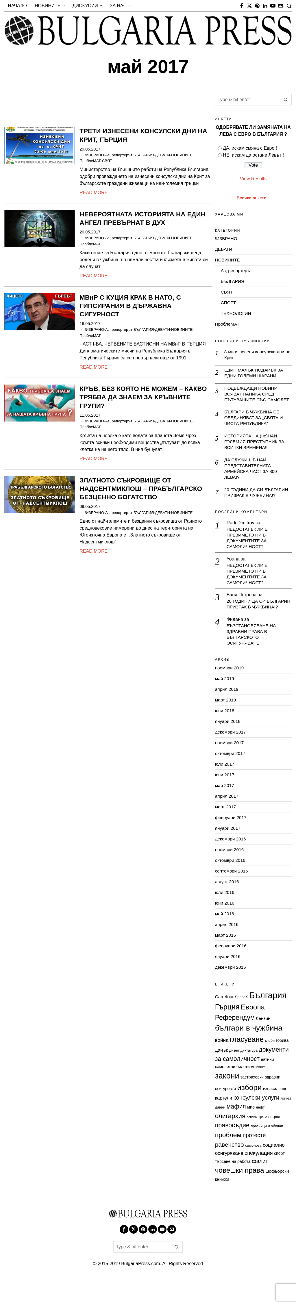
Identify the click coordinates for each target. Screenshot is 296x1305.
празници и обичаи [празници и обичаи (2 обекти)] (267, 1146)
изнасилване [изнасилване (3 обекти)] (275, 1109)
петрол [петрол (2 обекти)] (274, 1137)
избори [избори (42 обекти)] (249, 1107)
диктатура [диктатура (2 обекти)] (249, 1070)
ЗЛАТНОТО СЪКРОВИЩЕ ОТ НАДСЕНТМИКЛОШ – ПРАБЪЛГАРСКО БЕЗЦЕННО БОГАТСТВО (140, 488)
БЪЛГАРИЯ (148, 155)
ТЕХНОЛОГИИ (237, 313)
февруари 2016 (231, 966)
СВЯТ (109, 160)
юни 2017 (225, 794)
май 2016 (225, 933)
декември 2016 (231, 859)
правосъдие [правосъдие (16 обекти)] (232, 1145)
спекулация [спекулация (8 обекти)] (259, 1173)
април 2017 (227, 816)
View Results (253, 178)
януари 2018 (228, 741)
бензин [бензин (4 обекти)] (263, 1038)
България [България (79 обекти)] (268, 1015)
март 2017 (226, 827)
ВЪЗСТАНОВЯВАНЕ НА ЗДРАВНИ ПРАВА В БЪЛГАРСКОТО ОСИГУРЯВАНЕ (252, 654)
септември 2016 (232, 891)
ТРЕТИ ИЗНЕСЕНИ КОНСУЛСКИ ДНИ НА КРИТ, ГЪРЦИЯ (143, 135)
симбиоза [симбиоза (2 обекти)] (253, 1165)
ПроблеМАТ (91, 160)
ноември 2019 (230, 688)
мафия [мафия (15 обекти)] (236, 1126)
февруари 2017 (231, 837)
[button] (286, 99)
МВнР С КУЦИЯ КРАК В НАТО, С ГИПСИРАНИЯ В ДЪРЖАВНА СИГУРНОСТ (130, 305)
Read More (93, 192)
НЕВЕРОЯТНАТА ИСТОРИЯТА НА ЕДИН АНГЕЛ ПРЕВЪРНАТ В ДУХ (142, 218)
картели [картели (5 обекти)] (223, 1118)
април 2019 (227, 709)
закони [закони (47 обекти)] (227, 1096)
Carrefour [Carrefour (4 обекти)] (224, 1017)
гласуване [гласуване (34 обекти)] (247, 1060)
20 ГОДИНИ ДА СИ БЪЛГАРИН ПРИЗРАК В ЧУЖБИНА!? (257, 502)
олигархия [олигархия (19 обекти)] (230, 1136)
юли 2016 (225, 912)
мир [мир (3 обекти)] (251, 1127)
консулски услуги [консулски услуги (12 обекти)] (257, 1118)
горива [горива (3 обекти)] (282, 1061)
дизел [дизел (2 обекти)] (234, 1070)
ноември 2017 (230, 762)
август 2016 (227, 901)
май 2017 (225, 805)
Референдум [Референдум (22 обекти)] (235, 1038)
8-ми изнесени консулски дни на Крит (255, 354)
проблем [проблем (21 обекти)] (228, 1155)
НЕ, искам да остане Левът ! (253, 155)
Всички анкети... (253, 198)
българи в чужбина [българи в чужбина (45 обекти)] (248, 1048)
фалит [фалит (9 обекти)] (260, 1181)
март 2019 (226, 720)
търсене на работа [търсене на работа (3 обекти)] (233, 1181)
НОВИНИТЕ (189, 155)
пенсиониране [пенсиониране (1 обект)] (257, 1137)
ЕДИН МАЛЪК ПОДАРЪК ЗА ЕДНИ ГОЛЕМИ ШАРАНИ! (255, 373)
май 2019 (225, 698)
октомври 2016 (231, 880)
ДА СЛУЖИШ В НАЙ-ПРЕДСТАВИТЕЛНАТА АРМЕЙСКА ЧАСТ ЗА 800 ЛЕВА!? (251, 478)
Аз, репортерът (121, 155)
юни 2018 (225, 730)
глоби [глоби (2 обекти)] (270, 1061)
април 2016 (227, 944)
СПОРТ (229, 302)
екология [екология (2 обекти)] (258, 1087)
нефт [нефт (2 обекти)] (260, 1127)
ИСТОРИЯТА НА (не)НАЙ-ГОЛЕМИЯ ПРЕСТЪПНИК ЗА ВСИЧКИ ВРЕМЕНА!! (255, 450)
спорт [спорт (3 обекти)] (279, 1174)
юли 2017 (225, 784)
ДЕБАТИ (169, 155)
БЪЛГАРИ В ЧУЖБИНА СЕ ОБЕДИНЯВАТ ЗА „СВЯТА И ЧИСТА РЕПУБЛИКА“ (255, 425)
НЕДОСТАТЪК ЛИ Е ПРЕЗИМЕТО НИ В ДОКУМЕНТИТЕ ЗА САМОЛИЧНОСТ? (248, 549)
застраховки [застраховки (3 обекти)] (252, 1097)
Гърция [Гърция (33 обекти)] (227, 1027)
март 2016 (226, 955)
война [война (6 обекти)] (222, 1060)
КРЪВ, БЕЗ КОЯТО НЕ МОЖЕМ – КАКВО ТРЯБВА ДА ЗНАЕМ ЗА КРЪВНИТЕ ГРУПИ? (143, 397)
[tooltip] (241, 5)
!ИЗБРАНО (95, 155)
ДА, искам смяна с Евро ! (250, 148)
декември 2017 (231, 752)
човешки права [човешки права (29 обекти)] (239, 1190)
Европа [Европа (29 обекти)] (253, 1027)
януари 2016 (228, 976)
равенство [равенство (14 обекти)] (229, 1164)
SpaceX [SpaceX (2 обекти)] (241, 1017)
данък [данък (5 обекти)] (221, 1070)
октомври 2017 (231, 773)
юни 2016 (225, 923)
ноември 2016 (230, 869)
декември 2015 (231, 987)
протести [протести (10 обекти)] (254, 1156)
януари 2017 (228, 848)
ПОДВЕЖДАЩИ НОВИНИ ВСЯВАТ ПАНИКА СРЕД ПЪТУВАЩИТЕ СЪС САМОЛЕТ (252, 398)
